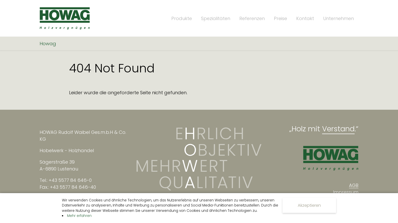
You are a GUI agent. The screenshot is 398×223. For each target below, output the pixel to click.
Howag (48, 43)
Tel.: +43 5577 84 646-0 (66, 180)
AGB (353, 185)
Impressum (345, 192)
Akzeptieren (309, 205)
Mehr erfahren (79, 215)
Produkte (181, 18)
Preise (280, 18)
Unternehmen (338, 18)
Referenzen (252, 18)
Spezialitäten (215, 18)
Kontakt (305, 18)
